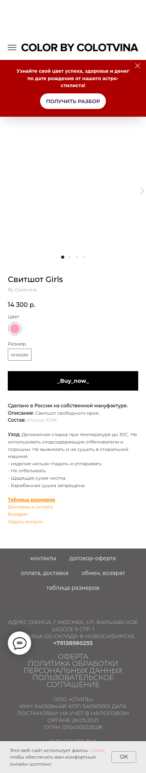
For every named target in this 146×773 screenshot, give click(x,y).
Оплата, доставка (45, 573)
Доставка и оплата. (31, 507)
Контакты (43, 558)
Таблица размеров (31, 500)
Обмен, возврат (103, 573)
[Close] (137, 65)
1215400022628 (82, 727)
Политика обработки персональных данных (73, 667)
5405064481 (50, 706)
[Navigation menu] (12, 47)
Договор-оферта (93, 558)
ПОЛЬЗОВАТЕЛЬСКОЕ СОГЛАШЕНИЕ (73, 681)
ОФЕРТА (73, 656)
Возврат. (18, 514)
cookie (96, 750)
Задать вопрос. (26, 521)
